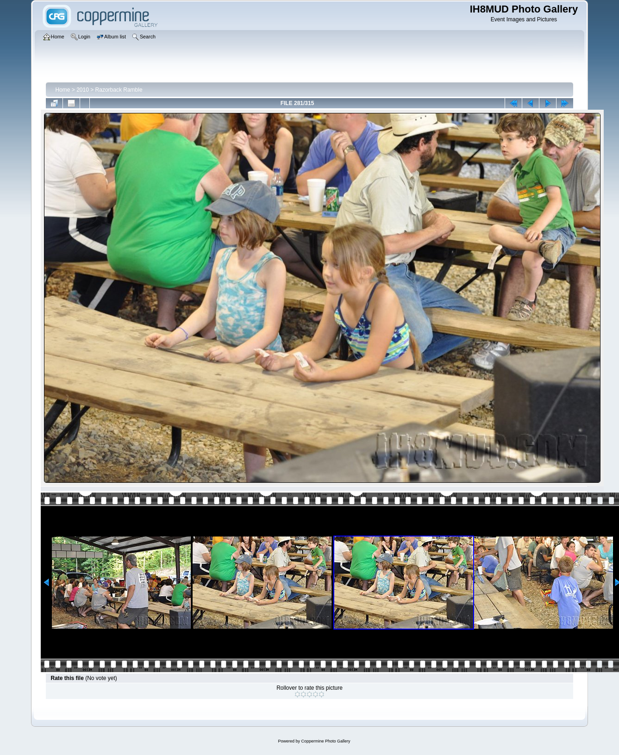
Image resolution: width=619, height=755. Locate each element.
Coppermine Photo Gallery (325, 741)
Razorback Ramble (119, 90)
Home (62, 90)
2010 (82, 90)
